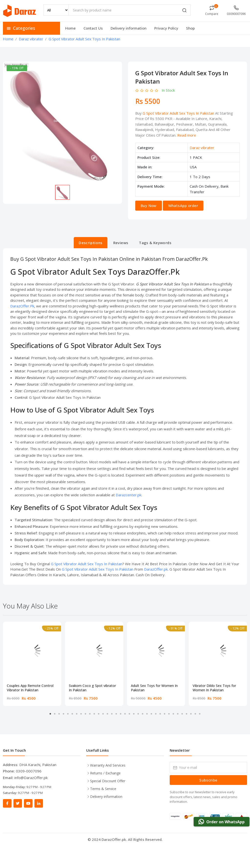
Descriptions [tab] (91, 242)
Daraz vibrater (202, 147)
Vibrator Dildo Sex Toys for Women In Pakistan (214, 687)
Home (70, 28)
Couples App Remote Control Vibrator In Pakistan (30, 687)
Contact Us (93, 28)
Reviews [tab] (120, 242)
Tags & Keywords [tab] (155, 242)
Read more (186, 135)
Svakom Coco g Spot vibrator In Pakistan (92, 687)
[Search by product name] (129, 10)
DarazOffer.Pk (22, 306)
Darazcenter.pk (128, 494)
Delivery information (128, 28)
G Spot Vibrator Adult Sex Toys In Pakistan (178, 113)
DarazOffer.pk (156, 569)
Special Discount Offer (107, 781)
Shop (190, 28)
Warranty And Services (107, 765)
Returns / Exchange (105, 773)
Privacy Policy (166, 28)
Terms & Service (103, 788)
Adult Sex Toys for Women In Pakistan (154, 687)
